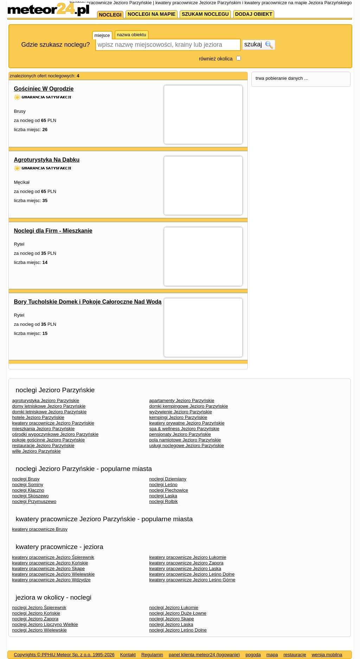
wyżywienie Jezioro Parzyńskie (180, 411)
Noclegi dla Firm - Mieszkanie (53, 231)
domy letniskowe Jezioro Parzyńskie (49, 406)
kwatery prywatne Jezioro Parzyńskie (187, 423)
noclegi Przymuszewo (34, 501)
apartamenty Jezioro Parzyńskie (181, 400)
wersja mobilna (327, 654)
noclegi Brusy (26, 479)
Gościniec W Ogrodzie (44, 89)
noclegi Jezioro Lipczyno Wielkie (45, 624)
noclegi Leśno (163, 484)
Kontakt (128, 654)
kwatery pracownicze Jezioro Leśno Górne (192, 579)
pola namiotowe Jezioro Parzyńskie (185, 439)
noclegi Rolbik (163, 501)
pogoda (253, 654)
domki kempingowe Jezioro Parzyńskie (188, 406)
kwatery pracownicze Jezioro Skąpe (48, 568)
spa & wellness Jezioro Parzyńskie (184, 428)
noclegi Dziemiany (168, 479)
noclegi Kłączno (28, 490)
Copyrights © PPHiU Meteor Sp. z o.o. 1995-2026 (64, 654)
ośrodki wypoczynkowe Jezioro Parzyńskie (55, 434)
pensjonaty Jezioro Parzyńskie (180, 434)
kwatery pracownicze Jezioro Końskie (50, 563)
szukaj (258, 45)
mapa (272, 654)
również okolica (216, 59)
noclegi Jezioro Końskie (36, 613)
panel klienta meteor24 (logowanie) (204, 654)
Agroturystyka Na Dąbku (47, 160)
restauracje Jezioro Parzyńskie (43, 445)
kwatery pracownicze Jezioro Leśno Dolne (192, 574)
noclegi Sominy (27, 484)
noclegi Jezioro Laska (171, 624)
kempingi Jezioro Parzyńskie (178, 417)
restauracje (294, 654)
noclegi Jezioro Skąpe (171, 618)
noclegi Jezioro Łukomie (173, 607)
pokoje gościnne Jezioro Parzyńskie (48, 439)
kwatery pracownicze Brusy (40, 529)
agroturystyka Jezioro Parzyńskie (45, 400)
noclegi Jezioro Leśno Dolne (178, 630)
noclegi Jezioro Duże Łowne (178, 613)
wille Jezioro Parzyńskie (36, 451)
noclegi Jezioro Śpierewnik (39, 607)
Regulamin (152, 654)
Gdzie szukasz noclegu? (55, 44)
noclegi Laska (163, 495)
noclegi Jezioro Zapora (35, 618)
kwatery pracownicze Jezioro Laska (185, 568)
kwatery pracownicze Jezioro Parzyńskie (53, 423)
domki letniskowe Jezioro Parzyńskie (49, 411)
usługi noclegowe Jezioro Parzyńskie (186, 445)
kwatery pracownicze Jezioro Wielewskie (53, 574)
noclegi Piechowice (168, 490)
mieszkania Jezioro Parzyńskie (43, 428)
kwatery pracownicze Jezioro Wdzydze (51, 579)
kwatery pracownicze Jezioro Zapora (186, 563)
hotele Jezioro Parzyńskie (38, 417)
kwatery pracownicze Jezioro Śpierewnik (53, 557)
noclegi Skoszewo (30, 495)
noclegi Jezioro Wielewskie (39, 630)
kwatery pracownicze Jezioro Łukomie (187, 557)
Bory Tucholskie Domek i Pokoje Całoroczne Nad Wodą (88, 302)
